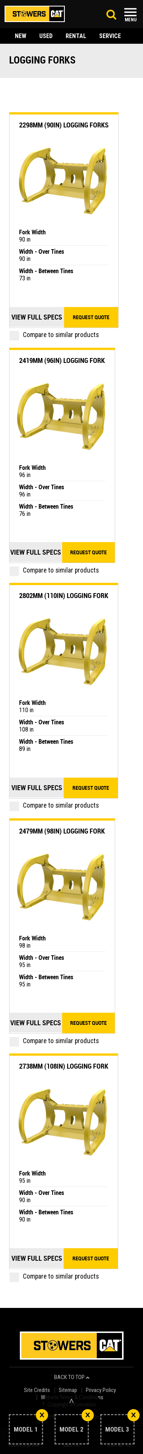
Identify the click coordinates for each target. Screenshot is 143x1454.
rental (76, 36)
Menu (131, 19)
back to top (72, 1377)
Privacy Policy (101, 1390)
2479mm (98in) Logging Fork (62, 830)
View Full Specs (36, 316)
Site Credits (37, 1390)
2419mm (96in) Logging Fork (62, 360)
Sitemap (68, 1390)
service (110, 36)
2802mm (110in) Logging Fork (63, 595)
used (46, 36)
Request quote (91, 317)
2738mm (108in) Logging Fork (63, 1066)
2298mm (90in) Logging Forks (64, 124)
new (20, 36)
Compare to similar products (54, 335)
